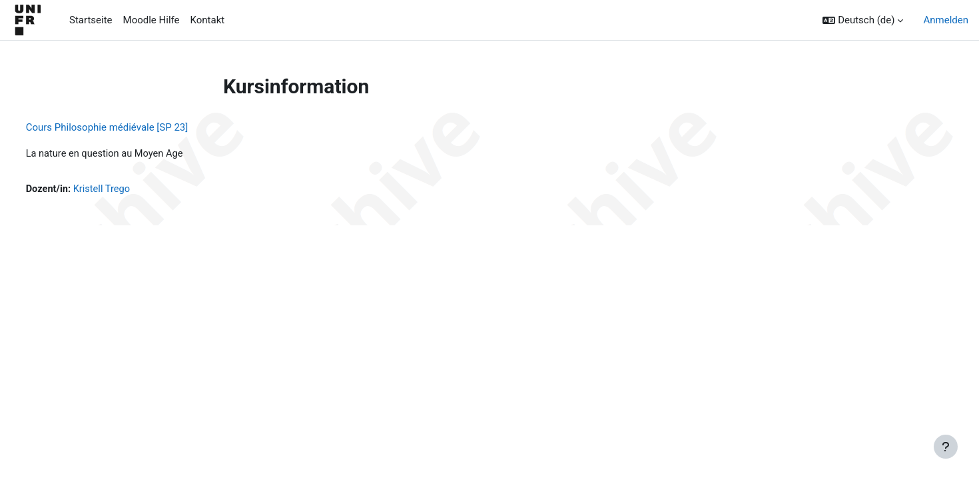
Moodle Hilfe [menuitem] (151, 20)
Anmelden (945, 20)
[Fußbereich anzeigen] (946, 447)
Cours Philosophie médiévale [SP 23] (132, 127)
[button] (863, 20)
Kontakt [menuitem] (207, 20)
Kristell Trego (128, 190)
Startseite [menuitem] (91, 20)
